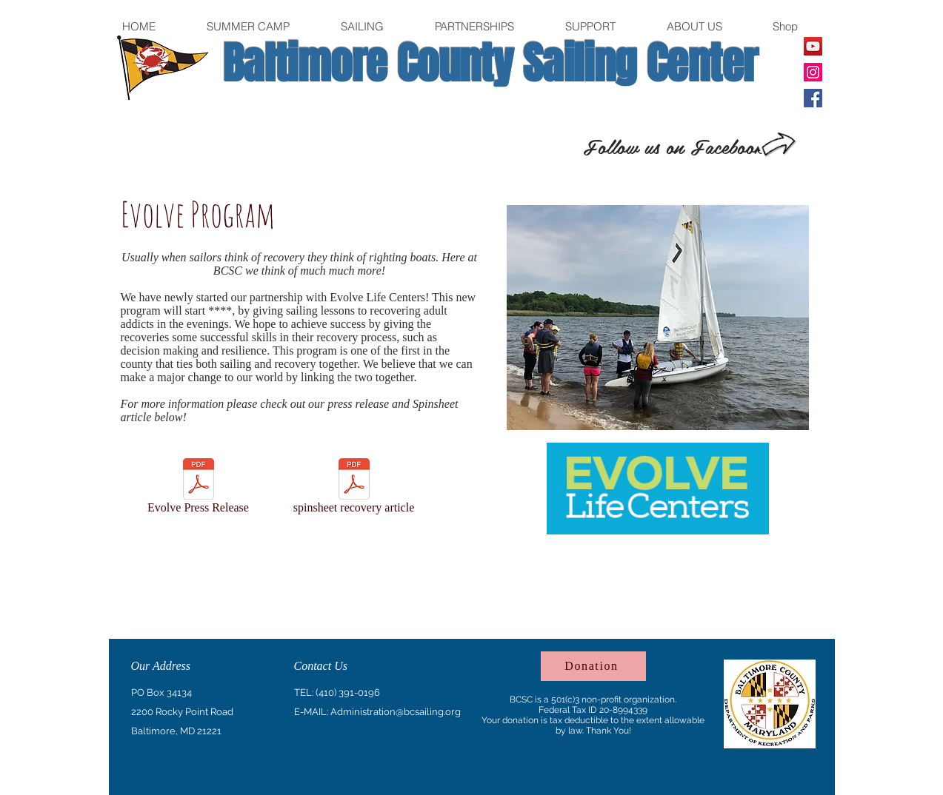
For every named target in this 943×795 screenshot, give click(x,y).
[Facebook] (813, 98)
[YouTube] (813, 46)
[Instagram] (813, 72)
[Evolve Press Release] (198, 489)
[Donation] (593, 666)
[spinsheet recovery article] (354, 489)
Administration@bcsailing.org (395, 711)
